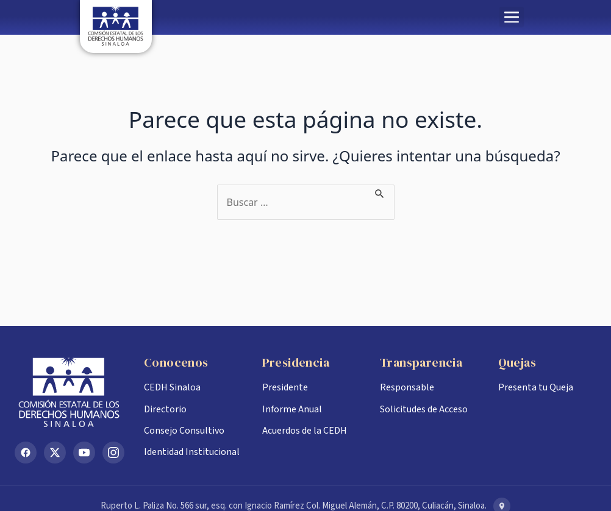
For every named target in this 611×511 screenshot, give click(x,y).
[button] (511, 17)
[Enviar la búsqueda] (380, 192)
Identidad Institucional (192, 452)
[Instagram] (113, 452)
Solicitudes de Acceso (424, 409)
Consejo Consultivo (184, 430)
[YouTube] (84, 452)
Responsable (407, 387)
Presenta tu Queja (535, 387)
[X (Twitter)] (55, 452)
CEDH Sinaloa (172, 387)
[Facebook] (26, 452)
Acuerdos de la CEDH (304, 430)
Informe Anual (292, 409)
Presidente (285, 387)
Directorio (165, 409)
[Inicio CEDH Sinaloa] (69, 392)
